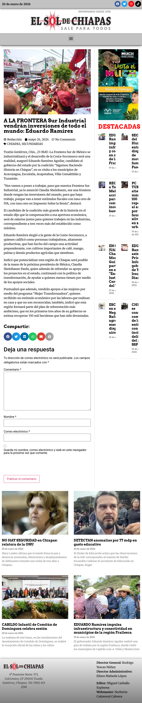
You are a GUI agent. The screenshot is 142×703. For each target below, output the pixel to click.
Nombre (10, 416)
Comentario (12, 369)
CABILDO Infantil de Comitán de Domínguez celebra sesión (29, 627)
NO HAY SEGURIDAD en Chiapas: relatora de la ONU (30, 542)
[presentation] (32, 466)
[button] (71, 38)
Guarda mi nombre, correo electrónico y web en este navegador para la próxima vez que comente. (45, 451)
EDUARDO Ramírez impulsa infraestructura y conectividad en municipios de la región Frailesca (103, 628)
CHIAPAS (13, 144)
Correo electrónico (17, 431)
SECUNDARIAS (32, 144)
